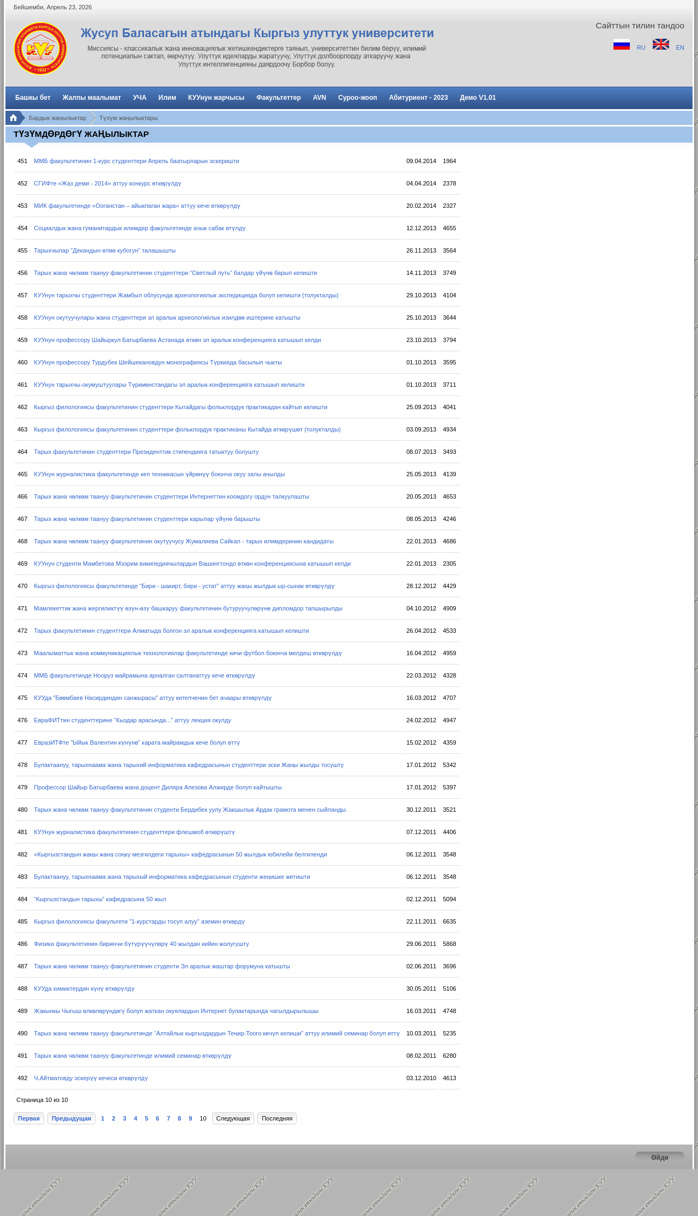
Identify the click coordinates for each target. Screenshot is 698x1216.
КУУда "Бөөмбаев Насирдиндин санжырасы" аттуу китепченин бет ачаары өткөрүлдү (153, 697)
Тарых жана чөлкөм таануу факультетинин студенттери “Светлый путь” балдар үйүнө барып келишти (175, 272)
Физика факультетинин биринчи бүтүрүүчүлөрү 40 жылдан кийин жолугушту (141, 944)
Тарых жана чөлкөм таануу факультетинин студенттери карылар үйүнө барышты (147, 519)
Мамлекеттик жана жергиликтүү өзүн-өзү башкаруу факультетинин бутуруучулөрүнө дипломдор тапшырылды (188, 608)
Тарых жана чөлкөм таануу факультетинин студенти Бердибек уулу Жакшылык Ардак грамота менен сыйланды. (190, 809)
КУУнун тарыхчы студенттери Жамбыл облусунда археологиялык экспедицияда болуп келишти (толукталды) (186, 295)
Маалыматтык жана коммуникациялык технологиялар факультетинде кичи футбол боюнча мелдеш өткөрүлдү (188, 653)
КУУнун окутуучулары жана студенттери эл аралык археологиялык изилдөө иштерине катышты (167, 317)
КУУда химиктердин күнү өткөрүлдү (84, 988)
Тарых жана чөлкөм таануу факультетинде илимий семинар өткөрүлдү (132, 1055)
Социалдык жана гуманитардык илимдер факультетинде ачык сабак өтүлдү (139, 228)
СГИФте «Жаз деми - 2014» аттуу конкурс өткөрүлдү (107, 183)
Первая (29, 1118)
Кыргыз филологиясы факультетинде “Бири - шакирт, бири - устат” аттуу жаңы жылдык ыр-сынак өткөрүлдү (184, 586)
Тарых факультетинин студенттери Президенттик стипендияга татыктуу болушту (146, 451)
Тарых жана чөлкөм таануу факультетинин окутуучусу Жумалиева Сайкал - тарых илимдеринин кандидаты (183, 541)
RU (642, 47)
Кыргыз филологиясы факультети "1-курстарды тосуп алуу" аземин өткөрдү (139, 921)
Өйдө (660, 1157)
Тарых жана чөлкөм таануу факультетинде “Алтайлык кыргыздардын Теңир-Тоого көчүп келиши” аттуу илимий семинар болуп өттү (217, 1033)
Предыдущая (71, 1118)
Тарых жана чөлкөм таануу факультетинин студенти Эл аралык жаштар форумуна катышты (162, 966)
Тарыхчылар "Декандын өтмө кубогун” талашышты (105, 250)
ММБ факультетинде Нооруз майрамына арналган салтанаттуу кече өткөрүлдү (144, 675)
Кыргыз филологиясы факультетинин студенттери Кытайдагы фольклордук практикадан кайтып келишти (180, 407)
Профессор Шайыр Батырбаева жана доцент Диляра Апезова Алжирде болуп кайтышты (157, 787)
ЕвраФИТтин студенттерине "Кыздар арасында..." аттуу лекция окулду (132, 720)
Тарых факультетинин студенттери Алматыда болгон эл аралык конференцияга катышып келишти (171, 630)
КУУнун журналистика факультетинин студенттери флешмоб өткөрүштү (134, 832)
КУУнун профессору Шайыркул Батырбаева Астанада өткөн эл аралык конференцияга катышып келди (177, 340)
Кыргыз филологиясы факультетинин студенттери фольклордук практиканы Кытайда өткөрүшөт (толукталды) (187, 429)
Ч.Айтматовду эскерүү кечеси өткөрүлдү (91, 1078)
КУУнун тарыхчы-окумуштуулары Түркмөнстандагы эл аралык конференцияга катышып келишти (169, 384)
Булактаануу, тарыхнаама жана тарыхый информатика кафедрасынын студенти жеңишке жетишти (172, 876)
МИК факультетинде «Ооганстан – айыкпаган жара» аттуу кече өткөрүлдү (137, 205)
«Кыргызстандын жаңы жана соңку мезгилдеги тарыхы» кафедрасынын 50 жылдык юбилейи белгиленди (180, 854)
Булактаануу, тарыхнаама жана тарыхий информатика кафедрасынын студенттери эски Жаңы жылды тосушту (189, 765)
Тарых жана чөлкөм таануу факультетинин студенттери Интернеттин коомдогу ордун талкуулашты (171, 496)
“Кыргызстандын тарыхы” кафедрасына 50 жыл (100, 899)
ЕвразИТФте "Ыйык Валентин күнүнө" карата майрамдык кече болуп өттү (137, 742)
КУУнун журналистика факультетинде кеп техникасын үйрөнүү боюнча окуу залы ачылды (159, 474)
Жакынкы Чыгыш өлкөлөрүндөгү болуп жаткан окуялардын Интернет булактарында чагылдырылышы (176, 1011)
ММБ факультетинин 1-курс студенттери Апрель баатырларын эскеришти (136, 161)
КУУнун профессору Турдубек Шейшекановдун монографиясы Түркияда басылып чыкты (158, 362)
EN (680, 47)
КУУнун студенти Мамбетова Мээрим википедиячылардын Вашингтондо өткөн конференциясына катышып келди (192, 563)
